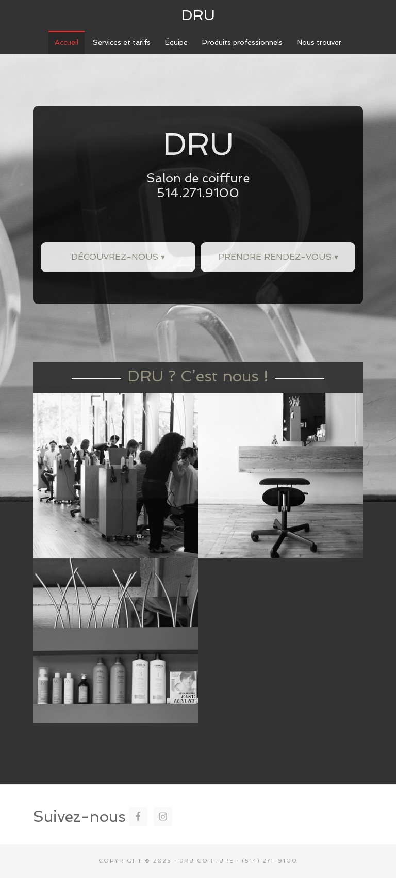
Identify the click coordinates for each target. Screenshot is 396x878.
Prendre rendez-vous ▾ (278, 257)
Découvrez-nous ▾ (118, 257)
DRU (198, 15)
